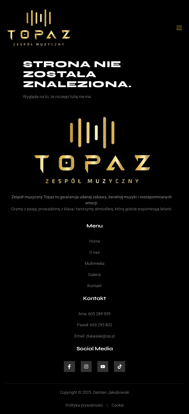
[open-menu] (179, 28)
